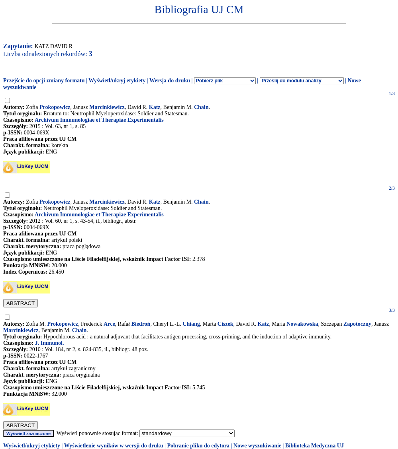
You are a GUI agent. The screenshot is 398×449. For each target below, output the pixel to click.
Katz (155, 107)
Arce (109, 324)
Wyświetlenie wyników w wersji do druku (113, 446)
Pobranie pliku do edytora (198, 446)
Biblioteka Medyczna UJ (314, 446)
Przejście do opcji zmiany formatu (44, 81)
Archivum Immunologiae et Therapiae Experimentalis (99, 120)
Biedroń (140, 324)
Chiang (191, 324)
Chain (201, 107)
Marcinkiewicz (106, 107)
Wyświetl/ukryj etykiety (116, 81)
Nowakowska (302, 324)
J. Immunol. (49, 343)
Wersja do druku (169, 81)
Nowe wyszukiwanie (257, 446)
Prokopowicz (55, 107)
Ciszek (225, 324)
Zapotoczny (357, 324)
